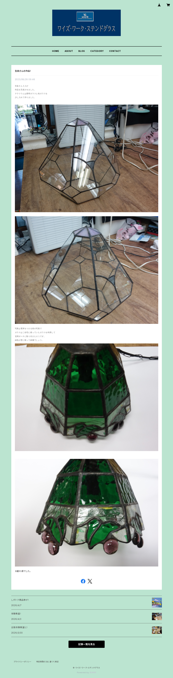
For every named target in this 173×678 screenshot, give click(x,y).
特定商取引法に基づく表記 (47, 662)
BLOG (81, 51)
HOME (55, 51)
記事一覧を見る (86, 644)
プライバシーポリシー (22, 662)
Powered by (86, 672)
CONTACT (115, 51)
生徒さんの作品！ (23, 71)
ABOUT (69, 51)
